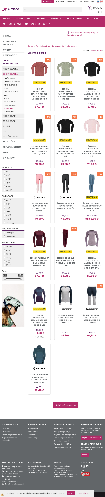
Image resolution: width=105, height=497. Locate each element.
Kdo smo (5, 428)
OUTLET (46, 24)
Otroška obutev (10, 136)
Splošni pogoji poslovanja (12, 435)
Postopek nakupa (34, 428)
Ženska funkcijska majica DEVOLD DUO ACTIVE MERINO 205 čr (92, 94)
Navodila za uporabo (62, 441)
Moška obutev (9, 116)
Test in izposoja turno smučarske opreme (62, 467)
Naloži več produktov (65, 405)
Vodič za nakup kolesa (62, 447)
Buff (5, 131)
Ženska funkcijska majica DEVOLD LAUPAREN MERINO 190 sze (65, 94)
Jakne (6, 88)
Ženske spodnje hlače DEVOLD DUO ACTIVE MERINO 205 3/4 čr (39, 150)
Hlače (6, 95)
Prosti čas (92, 18)
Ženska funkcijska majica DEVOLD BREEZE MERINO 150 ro (92, 151)
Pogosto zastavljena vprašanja (9, 439)
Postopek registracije (62, 432)
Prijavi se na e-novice (91, 437)
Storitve (35, 24)
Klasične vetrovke (11, 92)
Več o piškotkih (83, 493)
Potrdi (70, 493)
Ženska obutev (9, 121)
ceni (93, 50)
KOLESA (6, 18)
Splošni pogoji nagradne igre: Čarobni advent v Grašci (65, 475)
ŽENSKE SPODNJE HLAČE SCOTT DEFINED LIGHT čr (66, 206)
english (101, 1)
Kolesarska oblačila (24, 18)
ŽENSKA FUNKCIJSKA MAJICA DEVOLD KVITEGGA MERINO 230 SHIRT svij (92, 263)
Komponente (54, 18)
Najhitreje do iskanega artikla (65, 435)
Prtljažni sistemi (12, 24)
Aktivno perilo (9, 108)
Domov (31, 46)
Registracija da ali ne (62, 428)
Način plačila (33, 432)
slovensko (98, 1)
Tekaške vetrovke (10, 85)
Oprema (41, 18)
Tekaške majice (10, 78)
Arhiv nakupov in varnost (63, 438)
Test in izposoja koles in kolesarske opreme (63, 471)
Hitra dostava (33, 435)
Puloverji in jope (10, 105)
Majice (6, 98)
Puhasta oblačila (11, 102)
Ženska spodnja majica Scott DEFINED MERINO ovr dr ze (39, 378)
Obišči (84, 454)
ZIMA (25, 24)
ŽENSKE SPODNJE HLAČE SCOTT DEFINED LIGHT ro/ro (39, 207)
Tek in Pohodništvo (73, 18)
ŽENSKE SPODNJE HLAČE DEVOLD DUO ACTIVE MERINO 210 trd (65, 262)
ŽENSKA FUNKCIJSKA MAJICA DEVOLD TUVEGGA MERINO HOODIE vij (39, 320)
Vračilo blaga (33, 438)
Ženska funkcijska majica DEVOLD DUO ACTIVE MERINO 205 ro (39, 94)
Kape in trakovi (9, 112)
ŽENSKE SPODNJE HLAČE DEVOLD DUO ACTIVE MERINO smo (92, 207)
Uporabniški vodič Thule (63, 444)
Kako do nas (6, 432)
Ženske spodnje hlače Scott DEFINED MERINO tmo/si (92, 319)
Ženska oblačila (10, 74)
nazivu (100, 50)
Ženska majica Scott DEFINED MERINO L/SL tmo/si (66, 319)
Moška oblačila (10, 69)
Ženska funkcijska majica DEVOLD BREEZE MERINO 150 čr (65, 151)
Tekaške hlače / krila (12, 82)
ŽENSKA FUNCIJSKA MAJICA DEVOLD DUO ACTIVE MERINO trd (39, 262)
